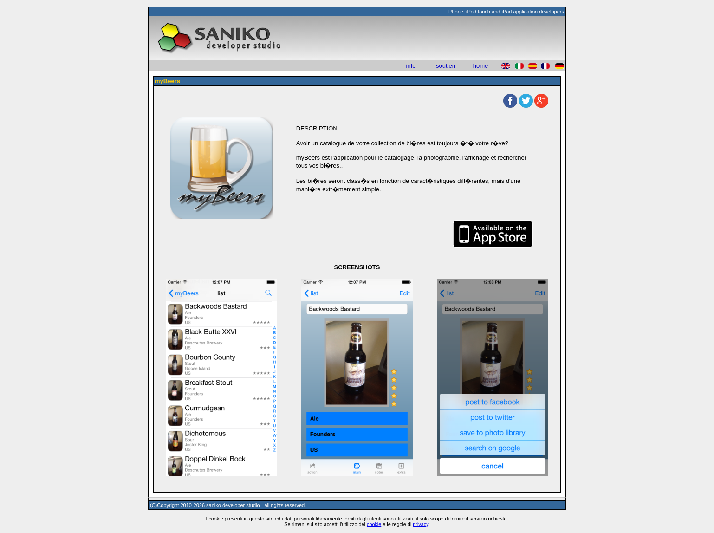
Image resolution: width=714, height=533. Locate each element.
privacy (420, 524)
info (411, 65)
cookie (374, 524)
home (480, 65)
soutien (445, 65)
